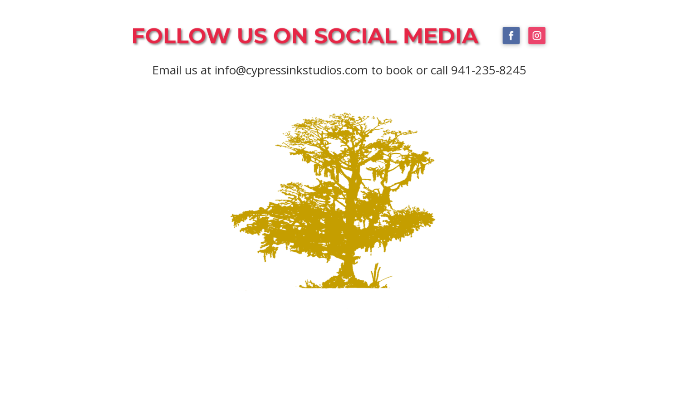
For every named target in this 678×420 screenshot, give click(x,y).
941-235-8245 (488, 70)
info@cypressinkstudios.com (291, 70)
